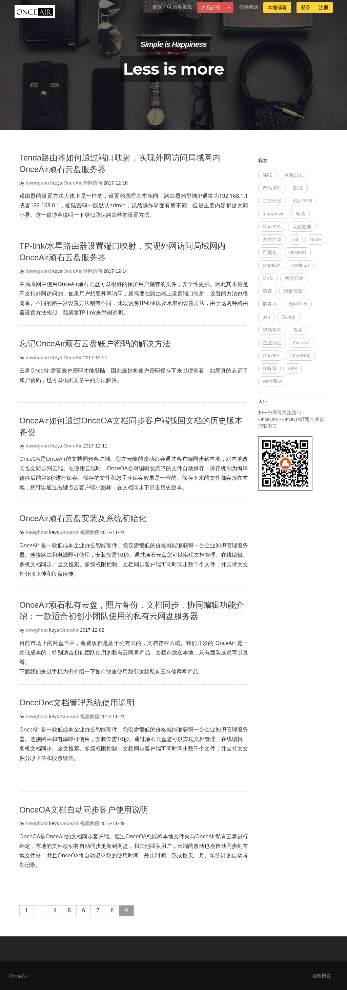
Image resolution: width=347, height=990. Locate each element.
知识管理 (302, 201)
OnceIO (271, 355)
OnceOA (272, 226)
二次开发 (272, 201)
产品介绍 (211, 14)
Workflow (272, 381)
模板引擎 (293, 291)
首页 (157, 14)
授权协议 (321, 975)
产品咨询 (272, 188)
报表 (298, 329)
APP (292, 368)
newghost (37, 532)
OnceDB (297, 252)
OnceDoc (300, 355)
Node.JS (300, 265)
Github (288, 317)
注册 (323, 14)
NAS (267, 175)
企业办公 (272, 342)
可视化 (270, 252)
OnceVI (301, 342)
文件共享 (272, 239)
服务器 (270, 304)
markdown (274, 213)
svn (266, 317)
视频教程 (89, 532)
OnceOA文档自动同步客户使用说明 (83, 809)
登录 (305, 14)
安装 (300, 213)
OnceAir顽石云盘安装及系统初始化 (82, 518)
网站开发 (294, 278)
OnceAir (72, 183)
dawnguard (38, 183)
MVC (268, 278)
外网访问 (92, 183)
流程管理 (301, 226)
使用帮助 (248, 14)
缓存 (267, 291)
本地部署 (277, 14)
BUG (298, 188)
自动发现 (179, 14)
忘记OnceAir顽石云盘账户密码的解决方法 (95, 343)
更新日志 (293, 175)
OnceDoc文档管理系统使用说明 (77, 702)
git (295, 239)
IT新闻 (269, 368)
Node (315, 239)
